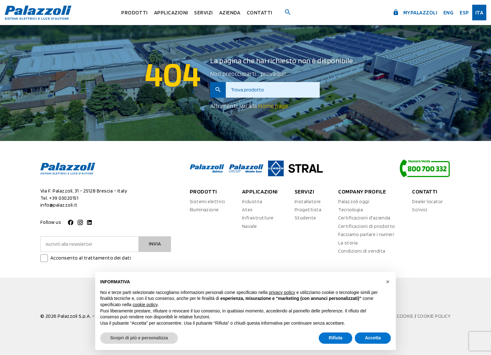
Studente (305, 218)
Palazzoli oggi (353, 201)
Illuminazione (204, 210)
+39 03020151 (63, 198)
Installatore (308, 201)
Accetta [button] (373, 337)
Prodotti (132, 12)
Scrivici (419, 210)
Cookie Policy (434, 316)
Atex (247, 210)
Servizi (204, 12)
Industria (252, 201)
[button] (388, 282)
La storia (348, 243)
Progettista (308, 210)
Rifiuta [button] (336, 337)
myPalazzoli (413, 12)
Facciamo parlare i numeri (366, 234)
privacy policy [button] (282, 292)
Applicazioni (170, 12)
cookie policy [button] (145, 304)
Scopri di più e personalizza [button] (139, 337)
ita (479, 12)
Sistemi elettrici (207, 201)
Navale (249, 226)
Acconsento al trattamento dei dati (90, 258)
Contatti (261, 12)
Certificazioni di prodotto (366, 226)
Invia (155, 244)
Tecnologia (350, 210)
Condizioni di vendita (361, 251)
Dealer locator (427, 201)
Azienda (231, 12)
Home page (273, 106)
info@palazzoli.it (58, 205)
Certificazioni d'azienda (364, 218)
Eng (448, 12)
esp (464, 12)
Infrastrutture (258, 218)
